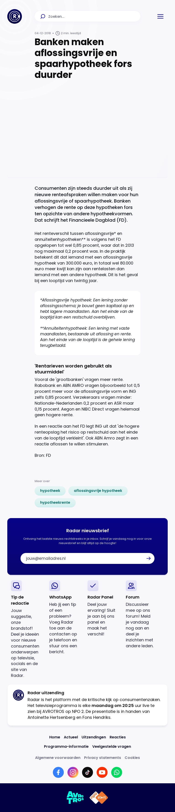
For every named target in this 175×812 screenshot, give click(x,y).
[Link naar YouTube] (102, 772)
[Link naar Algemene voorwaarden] (57, 758)
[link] (50, 490)
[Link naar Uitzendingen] (94, 737)
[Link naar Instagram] (72, 772)
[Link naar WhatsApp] (116, 772)
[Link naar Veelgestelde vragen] (111, 746)
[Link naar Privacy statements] (102, 758)
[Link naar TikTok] (87, 772)
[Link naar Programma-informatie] (66, 746)
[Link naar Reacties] (118, 737)
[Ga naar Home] (14, 16)
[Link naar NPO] (98, 798)
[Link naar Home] (54, 737)
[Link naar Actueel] (71, 737)
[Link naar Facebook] (58, 772)
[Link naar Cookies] (132, 758)
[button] (160, 16)
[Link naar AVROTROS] (75, 798)
